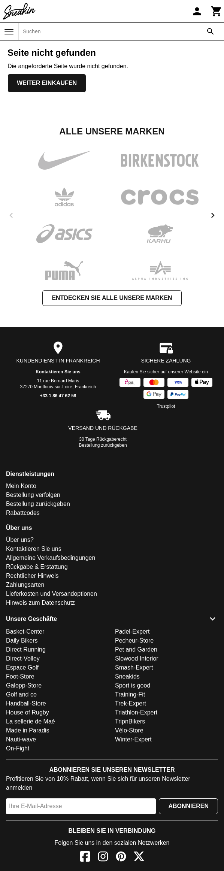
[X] (139, 857)
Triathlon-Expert (136, 712)
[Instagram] (103, 857)
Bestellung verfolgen (33, 495)
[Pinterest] (121, 857)
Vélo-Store (129, 730)
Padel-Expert (132, 631)
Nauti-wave (21, 739)
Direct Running (26, 649)
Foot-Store (20, 676)
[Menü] (9, 32)
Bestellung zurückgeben (103, 445)
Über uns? (20, 540)
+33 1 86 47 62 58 (58, 395)
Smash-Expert (134, 667)
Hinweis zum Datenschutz (40, 603)
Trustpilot (166, 406)
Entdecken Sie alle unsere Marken (112, 298)
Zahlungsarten (25, 585)
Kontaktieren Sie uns (58, 371)
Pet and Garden (136, 649)
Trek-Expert (130, 703)
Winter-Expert (133, 739)
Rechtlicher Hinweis (32, 576)
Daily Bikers (21, 640)
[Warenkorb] (217, 11)
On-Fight (17, 748)
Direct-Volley (23, 658)
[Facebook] (85, 857)
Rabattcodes (23, 513)
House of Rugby (27, 712)
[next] (213, 215)
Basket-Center (25, 631)
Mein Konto (21, 486)
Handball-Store (26, 703)
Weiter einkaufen (47, 83)
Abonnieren (188, 806)
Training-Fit (130, 694)
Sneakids (127, 676)
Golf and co (21, 694)
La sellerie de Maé (30, 721)
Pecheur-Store (134, 640)
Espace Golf (22, 667)
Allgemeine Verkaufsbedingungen (50, 558)
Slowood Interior (136, 658)
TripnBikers (130, 721)
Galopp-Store (24, 685)
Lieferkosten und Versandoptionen (51, 594)
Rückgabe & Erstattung (37, 567)
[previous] (11, 215)
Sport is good (132, 685)
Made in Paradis (27, 730)
